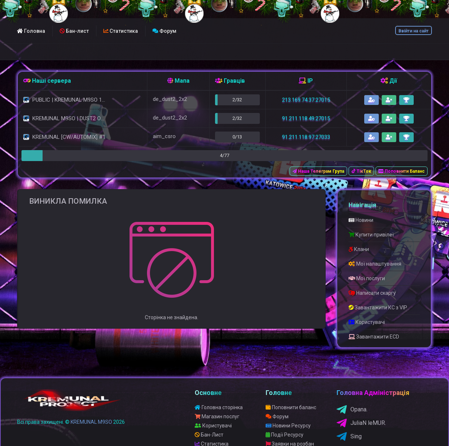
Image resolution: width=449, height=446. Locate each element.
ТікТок (361, 171)
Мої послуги (367, 278)
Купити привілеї (371, 235)
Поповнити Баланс (401, 171)
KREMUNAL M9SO (91, 422)
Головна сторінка (219, 407)
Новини (361, 220)
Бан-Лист (209, 435)
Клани (359, 249)
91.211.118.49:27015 (306, 118)
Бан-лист (74, 31)
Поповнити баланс (291, 407)
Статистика (120, 31)
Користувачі (367, 322)
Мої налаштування (375, 264)
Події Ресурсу (284, 435)
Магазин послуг (217, 416)
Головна (31, 31)
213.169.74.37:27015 (306, 100)
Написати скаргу (372, 293)
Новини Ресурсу (288, 426)
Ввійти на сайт (413, 31)
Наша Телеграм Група (318, 171)
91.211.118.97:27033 (306, 137)
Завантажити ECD (374, 337)
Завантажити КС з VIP (378, 307)
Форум (164, 31)
